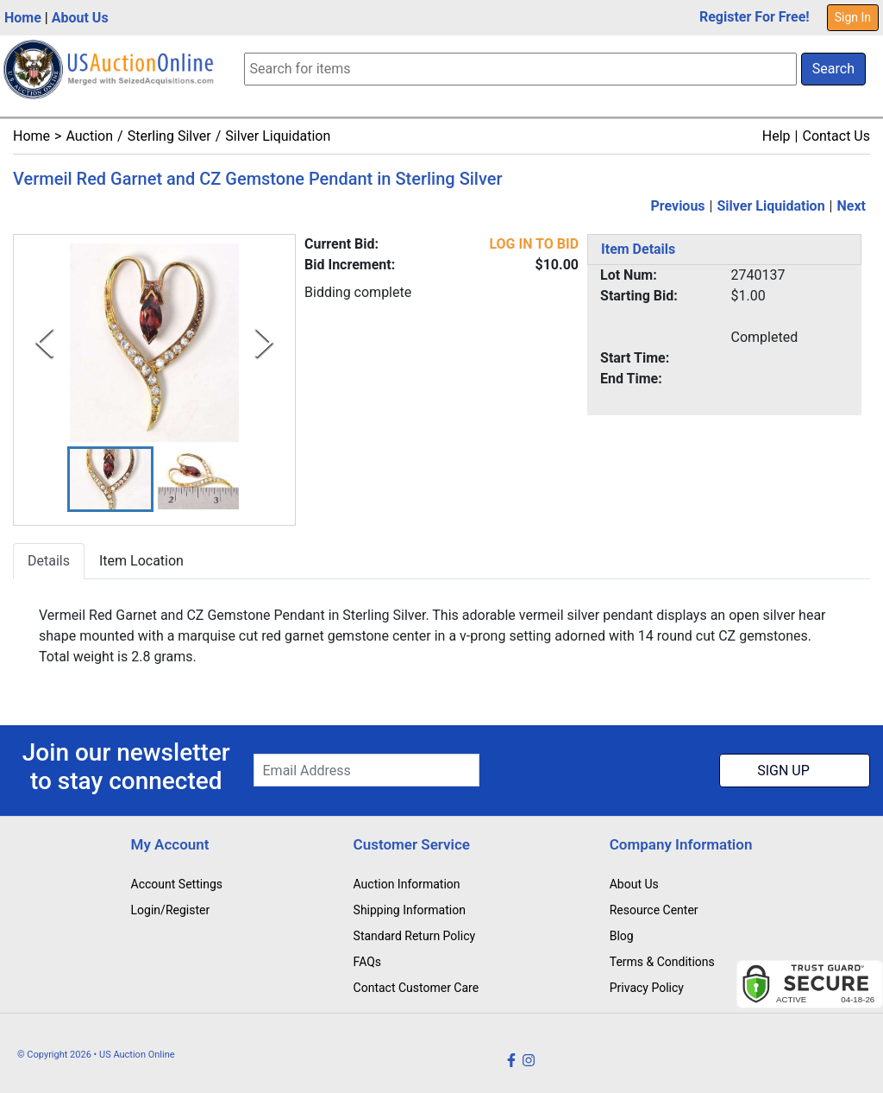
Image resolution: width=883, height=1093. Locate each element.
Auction (89, 136)
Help (776, 136)
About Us (80, 17)
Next (851, 206)
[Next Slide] (264, 342)
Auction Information (407, 884)
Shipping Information (410, 910)
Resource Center (654, 910)
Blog (622, 936)
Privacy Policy (647, 988)
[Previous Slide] (44, 342)
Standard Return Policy (415, 936)
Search (833, 68)
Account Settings (176, 884)
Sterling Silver (169, 136)
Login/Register (170, 910)
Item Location (141, 561)
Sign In (853, 17)
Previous (677, 206)
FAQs (368, 962)
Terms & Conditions (662, 962)
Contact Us (836, 136)
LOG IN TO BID (534, 244)
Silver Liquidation (277, 136)
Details (49, 561)
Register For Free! (754, 17)
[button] (110, 479)
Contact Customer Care (416, 988)
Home (22, 17)
